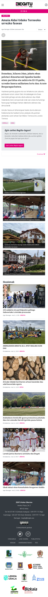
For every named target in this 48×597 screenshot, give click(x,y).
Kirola (5, 123)
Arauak (12, 543)
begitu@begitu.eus (27, 518)
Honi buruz (12, 539)
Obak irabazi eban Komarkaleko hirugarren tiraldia (23, 487)
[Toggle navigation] (3, 5)
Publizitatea (35, 539)
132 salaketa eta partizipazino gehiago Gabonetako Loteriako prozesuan (19, 311)
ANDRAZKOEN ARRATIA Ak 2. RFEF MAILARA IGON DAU (22, 347)
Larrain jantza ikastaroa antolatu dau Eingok (21, 453)
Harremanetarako (25, 543)
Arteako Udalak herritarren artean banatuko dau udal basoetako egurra (23, 383)
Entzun (40, 29)
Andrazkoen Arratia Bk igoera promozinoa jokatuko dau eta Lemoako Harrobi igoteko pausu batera (24, 419)
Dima (24, 11)
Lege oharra (23, 539)
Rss (36, 543)
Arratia (22, 315)
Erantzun (41, 154)
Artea (21, 387)
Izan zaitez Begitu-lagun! (14, 145)
